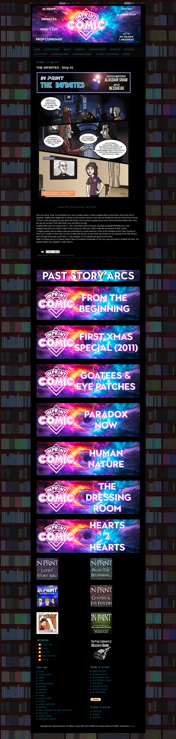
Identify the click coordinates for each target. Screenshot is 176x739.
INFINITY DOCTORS (47, 704)
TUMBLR (96, 715)
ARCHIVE (42, 687)
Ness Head (69, 255)
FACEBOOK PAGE (59, 54)
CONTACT (80, 49)
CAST (41, 681)
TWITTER (96, 718)
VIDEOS (126, 54)
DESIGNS (129, 49)
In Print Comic (46, 645)
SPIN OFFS (43, 713)
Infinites (62, 255)
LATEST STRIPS (52, 49)
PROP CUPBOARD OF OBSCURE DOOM (55, 710)
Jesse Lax (45, 652)
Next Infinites (91, 207)
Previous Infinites (77, 207)
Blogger (132, 726)
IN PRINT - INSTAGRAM (107, 54)
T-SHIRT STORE (45, 698)
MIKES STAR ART (99, 671)
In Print (56, 255)
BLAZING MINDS (99, 692)
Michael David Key (48, 656)
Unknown (45, 660)
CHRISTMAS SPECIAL (48, 719)
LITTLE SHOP (40, 54)
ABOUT (67, 49)
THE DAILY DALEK (100, 689)
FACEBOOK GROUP (82, 54)
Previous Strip (62, 207)
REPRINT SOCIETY (100, 675)
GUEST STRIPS (45, 716)
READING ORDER (97, 49)
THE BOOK (43, 690)
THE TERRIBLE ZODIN (101, 680)
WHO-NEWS (97, 683)
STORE (42, 696)
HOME (37, 49)
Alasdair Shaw (48, 255)
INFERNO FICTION (100, 686)
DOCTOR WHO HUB (100, 677)
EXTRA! (42, 701)
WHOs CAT (115, 49)
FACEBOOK (97, 712)
